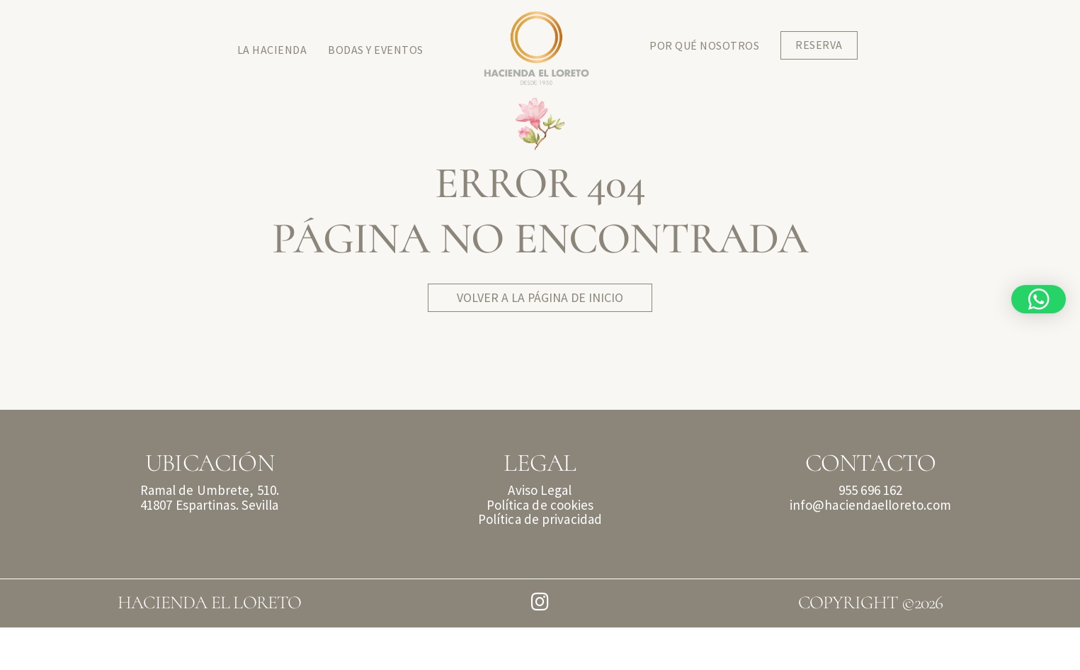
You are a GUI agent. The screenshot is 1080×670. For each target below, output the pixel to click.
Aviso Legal (540, 532)
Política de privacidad (540, 561)
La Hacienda (272, 50)
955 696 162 (870, 532)
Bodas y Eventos (376, 50)
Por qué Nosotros (704, 45)
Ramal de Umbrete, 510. (209, 532)
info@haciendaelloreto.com (871, 547)
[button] (1038, 299)
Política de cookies (540, 547)
